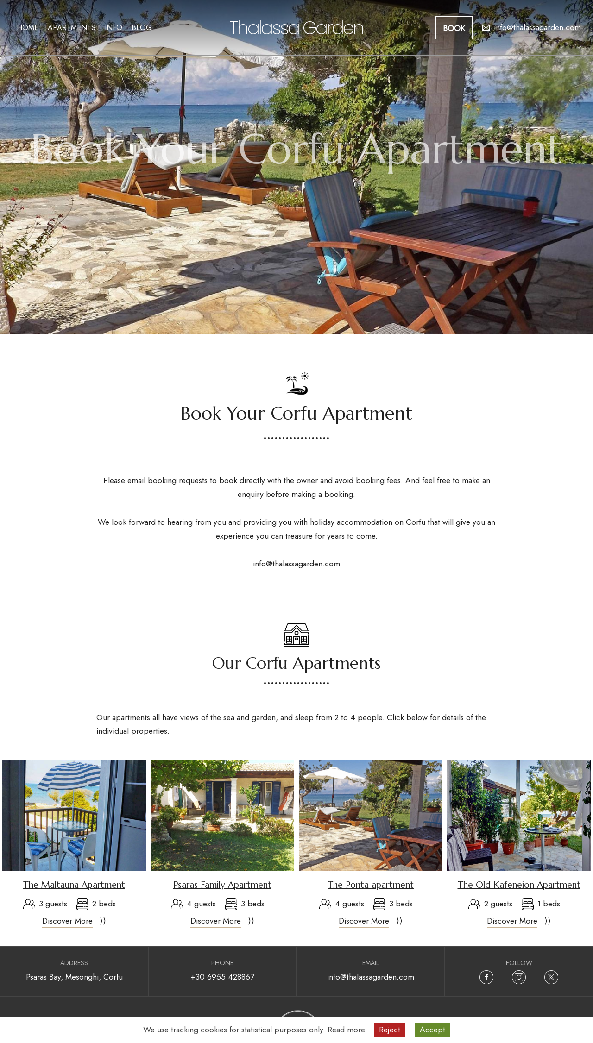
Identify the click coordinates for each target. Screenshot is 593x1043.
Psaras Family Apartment (222, 884)
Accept (432, 1030)
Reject (389, 1030)
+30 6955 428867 (222, 977)
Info (113, 27)
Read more (346, 1030)
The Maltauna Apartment (74, 884)
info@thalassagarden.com (296, 564)
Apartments (71, 27)
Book (454, 28)
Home (27, 27)
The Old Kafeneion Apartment (519, 884)
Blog (142, 27)
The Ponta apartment (371, 884)
